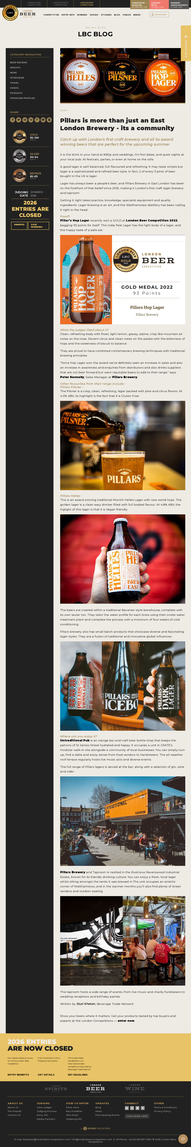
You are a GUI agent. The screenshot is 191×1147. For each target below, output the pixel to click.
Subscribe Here (137, 1116)
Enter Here (72, 1107)
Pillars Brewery (124, 377)
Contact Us (14, 1115)
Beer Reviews (18, 62)
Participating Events (108, 1115)
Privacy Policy (162, 1111)
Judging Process (47, 1111)
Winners (82, 15)
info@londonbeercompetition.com (92, 1139)
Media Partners (46, 1119)
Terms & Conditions (165, 1107)
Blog (117, 15)
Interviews (17, 78)
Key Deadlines (78, 1074)
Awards (19, 224)
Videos (127, 15)
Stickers (106, 15)
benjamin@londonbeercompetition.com (46, 1139)
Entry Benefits (18, 1074)
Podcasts (16, 93)
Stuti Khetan (86, 1003)
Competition (51, 15)
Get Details (46, 1074)
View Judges (44, 1107)
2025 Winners (36, 225)
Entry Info (68, 15)
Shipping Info (74, 1119)
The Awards (14, 1111)
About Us (13, 1107)
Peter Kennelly (72, 377)
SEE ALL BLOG (95, 27)
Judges (94, 15)
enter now (126, 1020)
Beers (136, 15)
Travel (14, 83)
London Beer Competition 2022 (151, 220)
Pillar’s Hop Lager (74, 220)
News (13, 72)
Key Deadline (74, 1111)
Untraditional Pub (75, 740)
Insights (15, 67)
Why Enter (72, 1115)
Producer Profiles (22, 98)
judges (80, 330)
